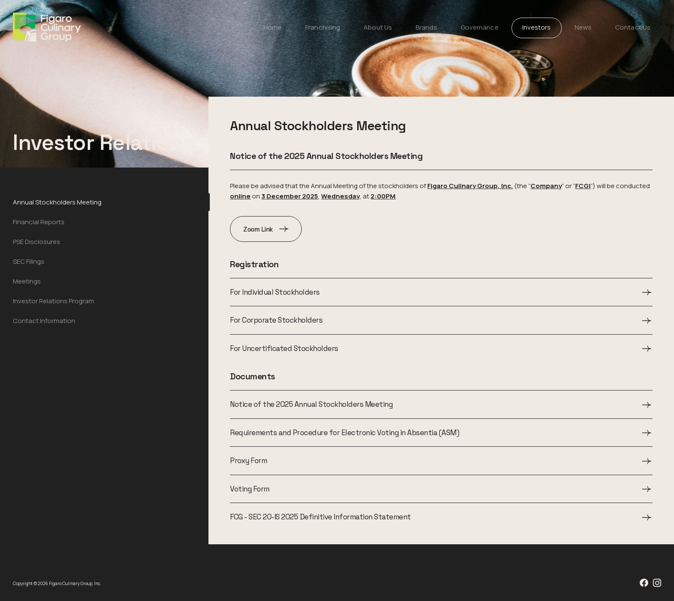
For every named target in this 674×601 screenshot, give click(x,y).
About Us (378, 27)
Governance (480, 27)
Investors (536, 27)
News (583, 27)
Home (272, 27)
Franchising (322, 27)
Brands (426, 27)
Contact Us (632, 27)
